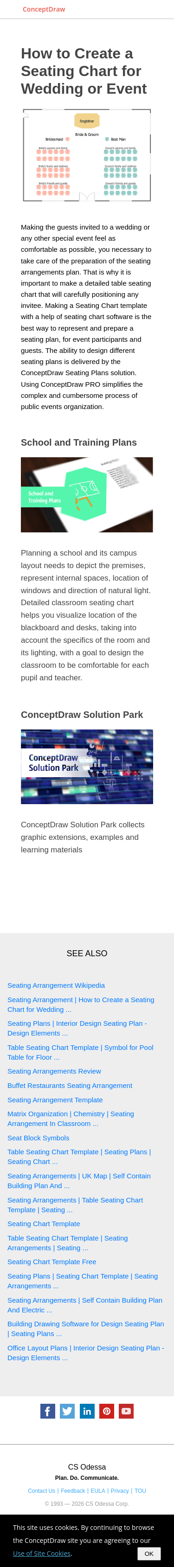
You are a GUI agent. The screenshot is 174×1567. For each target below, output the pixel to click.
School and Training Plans (79, 442)
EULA (98, 1491)
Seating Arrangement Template (55, 1100)
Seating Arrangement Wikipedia (56, 985)
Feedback (73, 1491)
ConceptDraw (44, 9)
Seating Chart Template (43, 1224)
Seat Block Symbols (38, 1138)
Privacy (120, 1491)
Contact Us (41, 1491)
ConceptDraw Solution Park (82, 715)
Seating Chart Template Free (52, 1262)
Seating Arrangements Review (54, 1071)
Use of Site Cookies (42, 1553)
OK (149, 1553)
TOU (140, 1491)
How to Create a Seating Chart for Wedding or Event (84, 71)
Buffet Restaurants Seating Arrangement (69, 1085)
